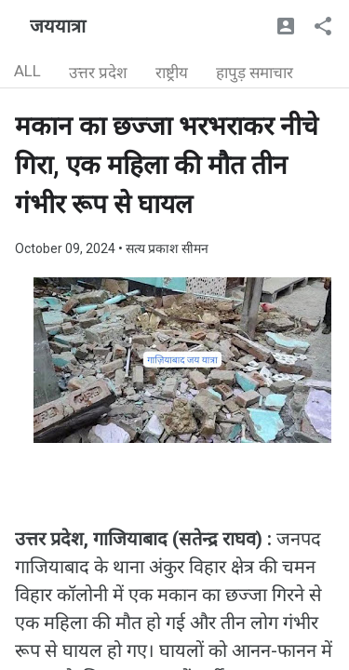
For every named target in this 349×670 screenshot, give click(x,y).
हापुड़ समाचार (254, 72)
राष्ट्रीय (171, 72)
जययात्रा (58, 26)
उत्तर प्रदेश (98, 72)
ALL (27, 70)
